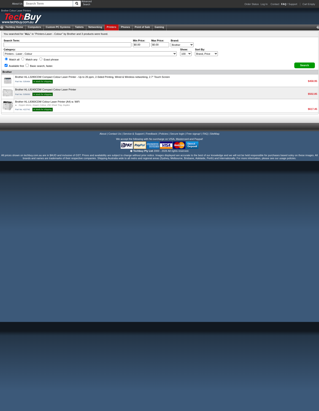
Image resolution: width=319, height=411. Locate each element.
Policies (163, 133)
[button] (304, 65)
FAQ (205, 133)
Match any (29, 59)
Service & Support (133, 133)
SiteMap (214, 133)
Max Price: (157, 40)
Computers (34, 27)
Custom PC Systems (58, 27)
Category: (10, 49)
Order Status (252, 4)
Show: (184, 49)
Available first (14, 66)
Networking (95, 27)
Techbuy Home (14, 27)
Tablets (79, 27)
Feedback (151, 133)
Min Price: (139, 40)
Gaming (159, 27)
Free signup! (194, 133)
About (103, 133)
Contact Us (114, 133)
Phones (125, 27)
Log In (264, 4)
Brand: (175, 40)
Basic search (39, 66)
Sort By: (200, 49)
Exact (49, 59)
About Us (17, 3)
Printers (111, 27)
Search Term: (12, 40)
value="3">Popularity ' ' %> (206, 53)
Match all (12, 59)
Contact (275, 4)
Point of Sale (142, 27)
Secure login (177, 133)
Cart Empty (309, 4)
